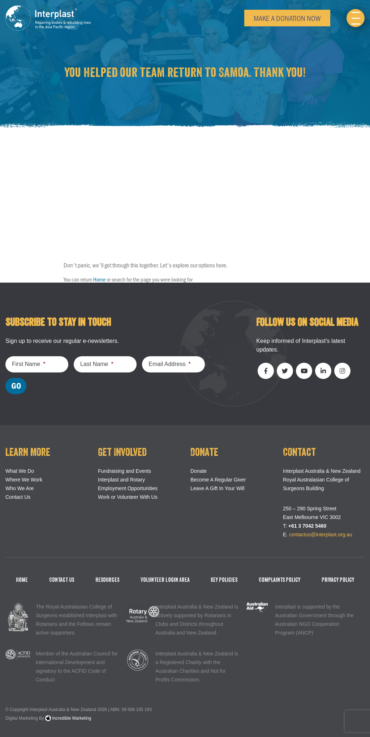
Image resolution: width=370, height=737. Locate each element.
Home (99, 279)
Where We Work (23, 480)
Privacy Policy (338, 580)
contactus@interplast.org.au (320, 534)
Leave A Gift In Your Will (217, 488)
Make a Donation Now (287, 18)
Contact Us (17, 497)
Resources (107, 580)
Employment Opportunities (128, 488)
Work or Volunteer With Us (128, 497)
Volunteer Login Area (165, 580)
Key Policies (224, 580)
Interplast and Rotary (121, 480)
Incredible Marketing (68, 718)
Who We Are (19, 488)
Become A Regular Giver (218, 480)
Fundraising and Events (124, 471)
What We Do (19, 471)
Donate (198, 471)
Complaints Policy (279, 580)
